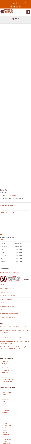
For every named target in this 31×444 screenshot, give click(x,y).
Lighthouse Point (7, 358)
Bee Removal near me (6, 242)
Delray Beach (6, 338)
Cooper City (5, 329)
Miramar (4, 364)
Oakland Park (5, 367)
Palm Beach (5, 369)
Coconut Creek (6, 327)
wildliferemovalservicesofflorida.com (10, 205)
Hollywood (5, 345)
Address (2, 167)
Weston (4, 400)
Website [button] (3, 127)
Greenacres (5, 342)
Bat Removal (5, 305)
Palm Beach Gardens (7, 371)
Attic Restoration (7, 314)
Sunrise (4, 395)
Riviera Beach (6, 389)
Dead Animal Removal (8, 311)
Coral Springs (5, 331)
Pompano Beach (6, 386)
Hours (2, 171)
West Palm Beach (7, 404)
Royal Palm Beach (7, 391)
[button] (28, 12)
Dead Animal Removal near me (9, 246)
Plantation (5, 384)
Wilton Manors (6, 402)
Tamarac (4, 398)
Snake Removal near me (7, 221)
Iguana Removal (6, 298)
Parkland (4, 373)
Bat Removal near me (6, 235)
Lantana (4, 355)
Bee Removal (5, 307)
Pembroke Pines (6, 376)
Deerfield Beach (6, 336)
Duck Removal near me (7, 238)
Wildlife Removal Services (8, 144)
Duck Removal (6, 309)
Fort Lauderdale (6, 340)
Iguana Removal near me (7, 224)
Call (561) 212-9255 (15, 3)
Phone (2, 138)
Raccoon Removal (7, 300)
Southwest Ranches (7, 393)
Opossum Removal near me (8, 231)
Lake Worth (5, 353)
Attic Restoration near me (7, 249)
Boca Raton (5, 322)
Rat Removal (5, 293)
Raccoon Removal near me (8, 228)
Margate (4, 362)
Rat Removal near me (6, 217)
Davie (3, 333)
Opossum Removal (7, 302)
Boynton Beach (6, 324)
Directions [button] (13, 127)
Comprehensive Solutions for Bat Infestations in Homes (15, 259)
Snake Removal (6, 295)
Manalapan (5, 360)
